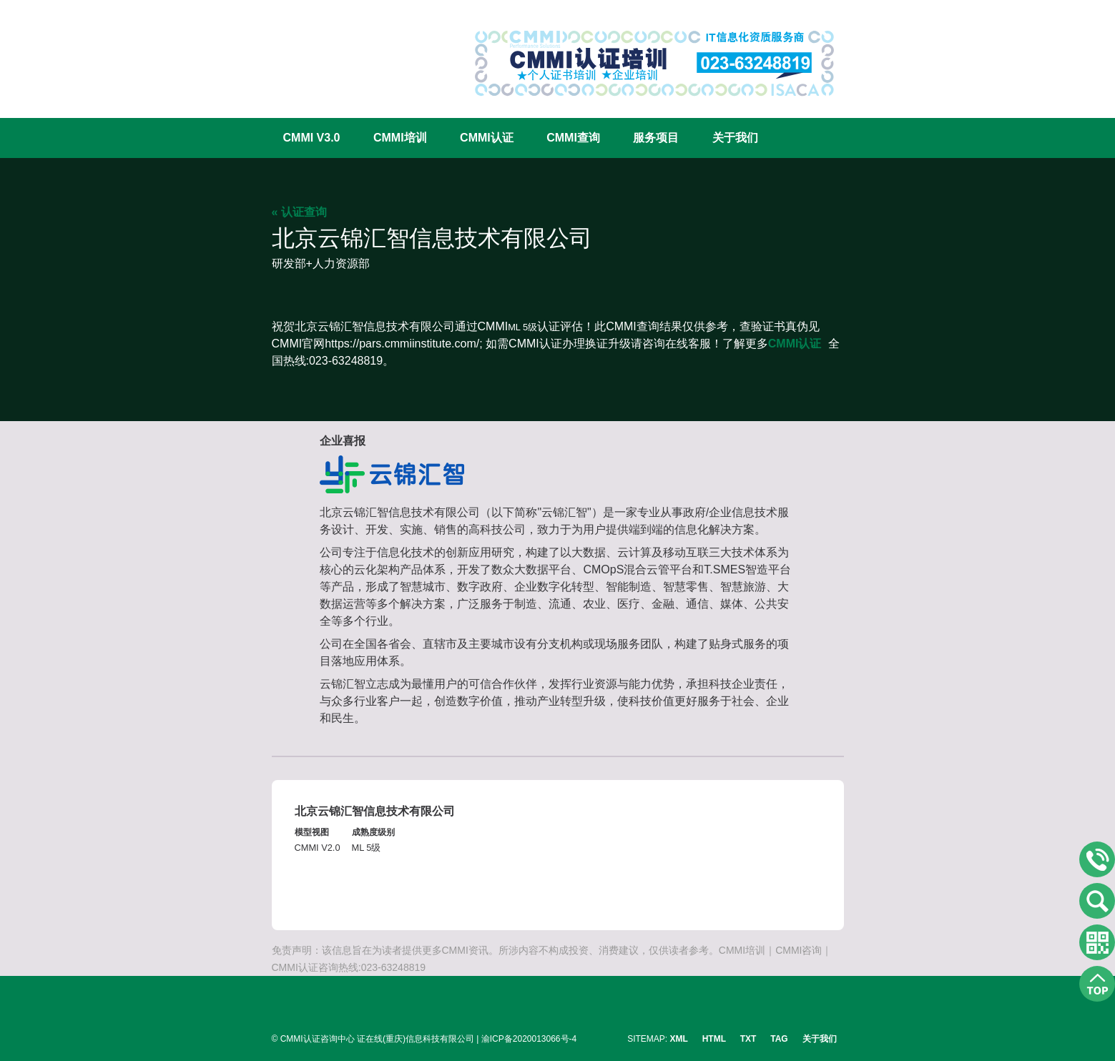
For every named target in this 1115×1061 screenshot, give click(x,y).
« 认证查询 (299, 212)
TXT (748, 1039)
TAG (778, 1039)
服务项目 (656, 138)
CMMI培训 (400, 138)
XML (679, 1039)
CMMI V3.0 (311, 138)
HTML (714, 1039)
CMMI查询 (573, 138)
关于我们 (735, 138)
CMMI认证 (487, 138)
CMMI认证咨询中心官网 (318, 51)
